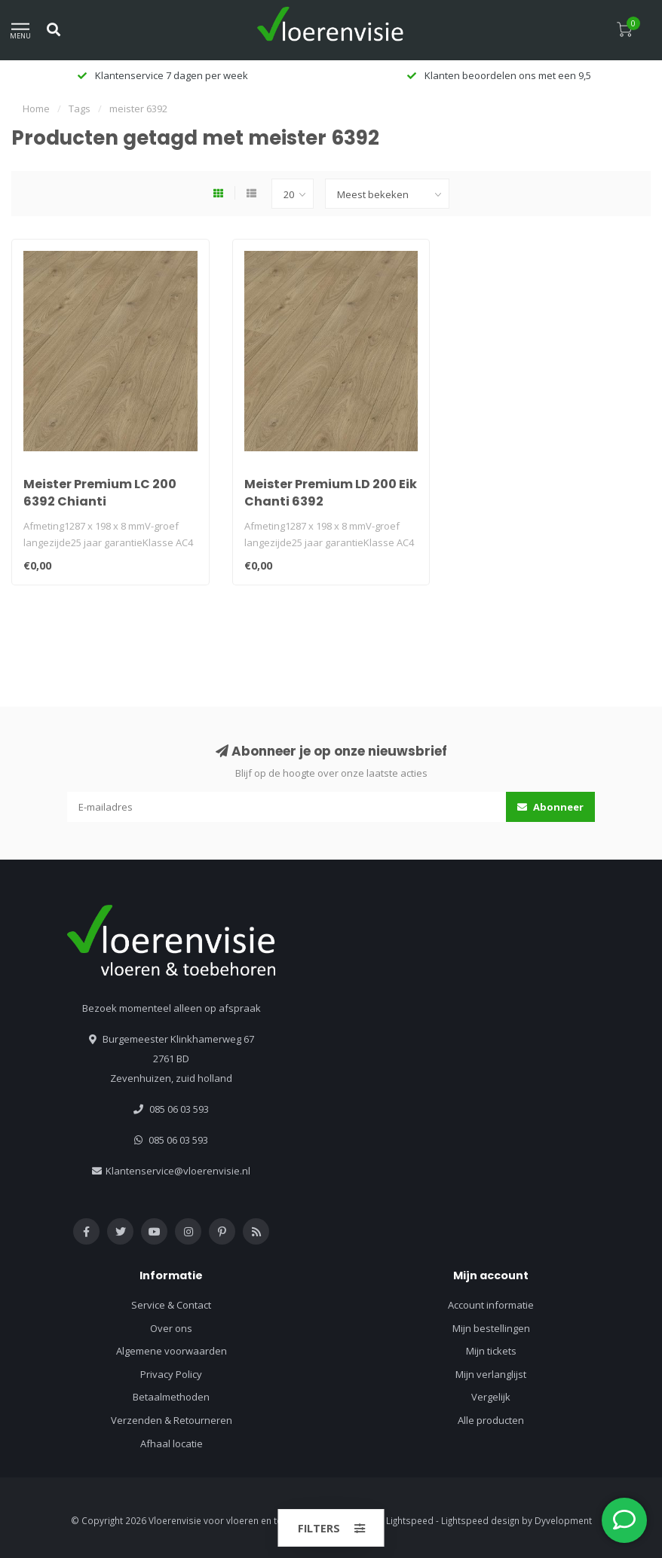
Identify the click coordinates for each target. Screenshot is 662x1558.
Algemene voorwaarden (171, 1351)
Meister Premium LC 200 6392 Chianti (99, 492)
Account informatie (491, 1305)
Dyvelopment (563, 1520)
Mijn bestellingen (491, 1328)
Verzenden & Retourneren (171, 1420)
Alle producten (491, 1420)
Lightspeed (410, 1520)
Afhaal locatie (171, 1443)
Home (36, 108)
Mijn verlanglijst (490, 1374)
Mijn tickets (491, 1351)
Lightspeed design (480, 1520)
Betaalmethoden (171, 1397)
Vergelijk (490, 1397)
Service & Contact (171, 1305)
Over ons (171, 1328)
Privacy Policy (171, 1374)
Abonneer (550, 807)
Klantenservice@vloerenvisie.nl (178, 1171)
